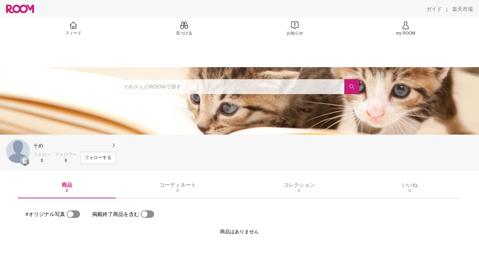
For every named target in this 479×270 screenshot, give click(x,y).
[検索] (351, 86)
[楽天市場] (462, 9)
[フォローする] (98, 158)
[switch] (73, 214)
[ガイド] (434, 9)
